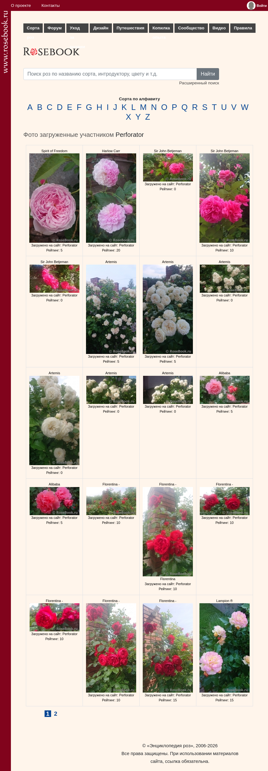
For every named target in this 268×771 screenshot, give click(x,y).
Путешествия (130, 28)
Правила (243, 28)
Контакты (50, 5)
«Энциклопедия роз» (170, 745)
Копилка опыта (161, 29)
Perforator (130, 134)
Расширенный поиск (199, 83)
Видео (219, 28)
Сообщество (191, 28)
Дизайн (100, 28)
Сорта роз (33, 29)
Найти (208, 74)
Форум (54, 28)
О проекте (21, 5)
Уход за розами (77, 29)
